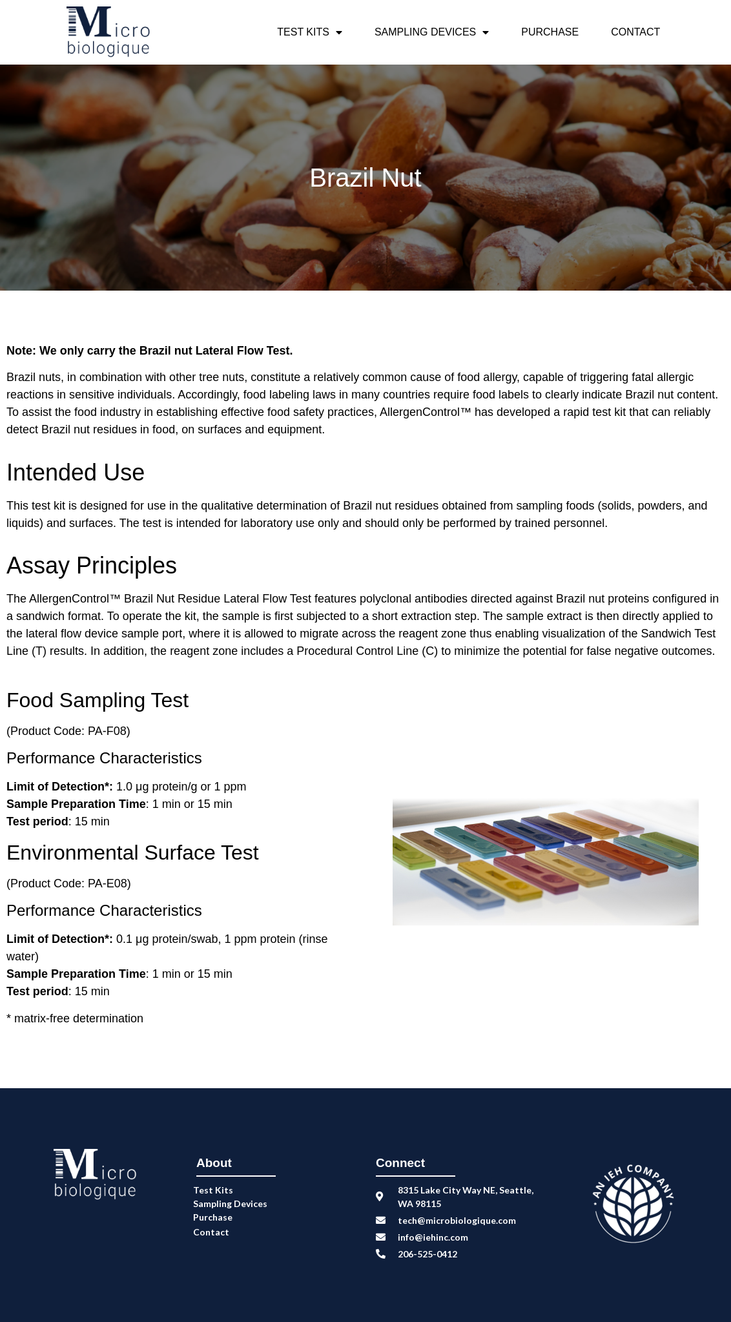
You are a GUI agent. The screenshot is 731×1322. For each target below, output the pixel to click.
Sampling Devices (432, 32)
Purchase (550, 31)
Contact (635, 31)
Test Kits (309, 32)
